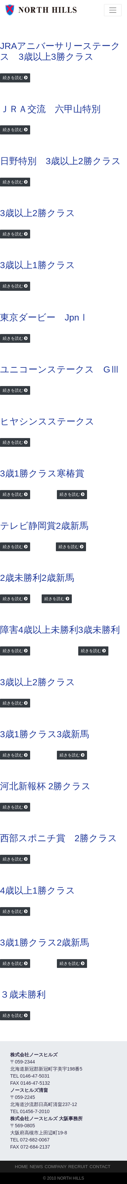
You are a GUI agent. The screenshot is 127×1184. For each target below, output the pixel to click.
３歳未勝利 (23, 994)
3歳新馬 (73, 734)
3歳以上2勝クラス (37, 213)
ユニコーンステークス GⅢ (60, 369)
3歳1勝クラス (28, 473)
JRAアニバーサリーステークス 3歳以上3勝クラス (60, 51)
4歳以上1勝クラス (37, 890)
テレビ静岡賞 (28, 526)
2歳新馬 (72, 526)
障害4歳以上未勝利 (39, 630)
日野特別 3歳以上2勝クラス (60, 161)
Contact (99, 1166)
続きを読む (13, 77)
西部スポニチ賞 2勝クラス (58, 838)
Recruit (78, 1166)
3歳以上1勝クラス (37, 265)
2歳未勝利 (21, 578)
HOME (21, 1166)
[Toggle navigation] (113, 10)
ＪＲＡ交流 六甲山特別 (50, 109)
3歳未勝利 (99, 630)
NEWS (36, 1166)
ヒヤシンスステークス (47, 421)
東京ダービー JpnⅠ (44, 317)
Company (56, 1166)
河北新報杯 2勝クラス (45, 786)
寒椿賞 (70, 473)
